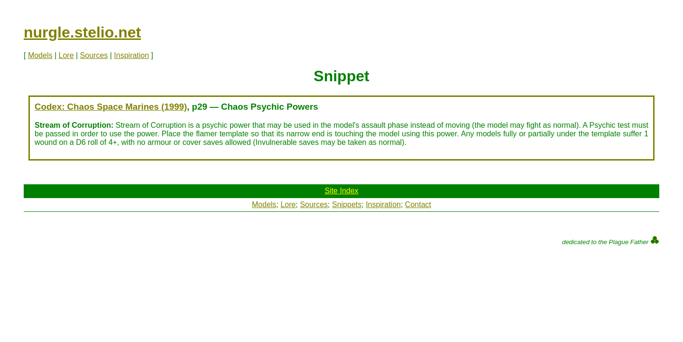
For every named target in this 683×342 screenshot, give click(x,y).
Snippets (346, 204)
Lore (66, 55)
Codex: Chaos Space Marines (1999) (111, 107)
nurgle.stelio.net (82, 32)
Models (40, 55)
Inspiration (131, 55)
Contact (418, 204)
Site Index (341, 191)
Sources (94, 55)
